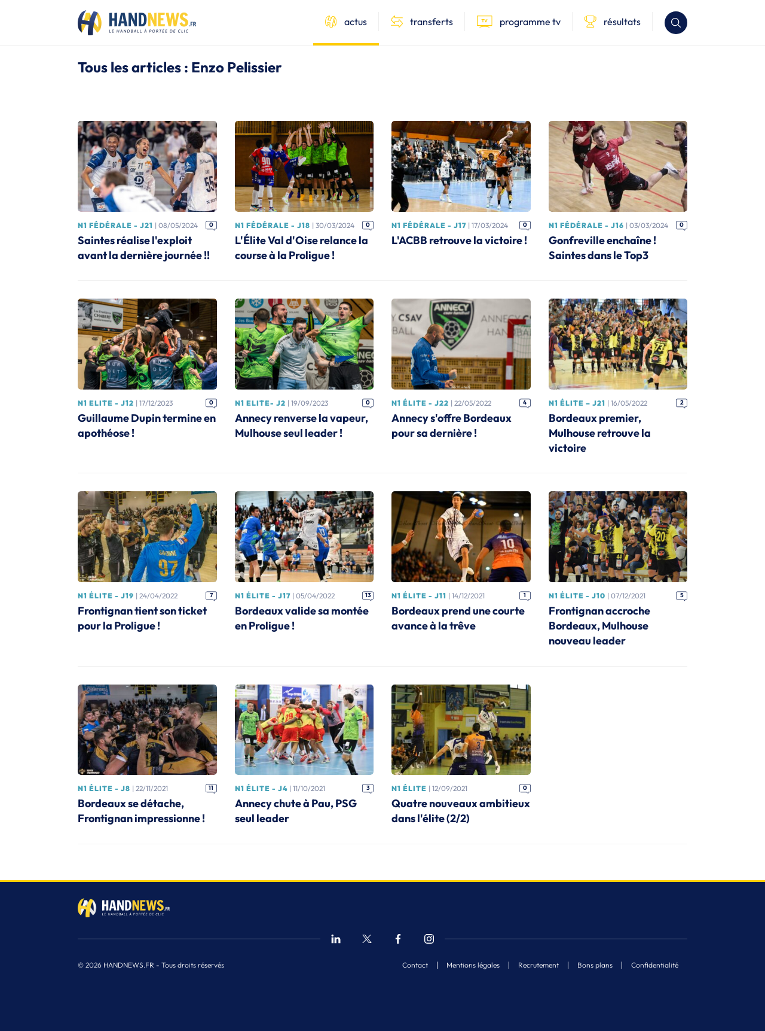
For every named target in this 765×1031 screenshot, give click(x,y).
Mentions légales (473, 965)
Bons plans (595, 965)
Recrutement (538, 965)
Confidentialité (654, 965)
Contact (415, 965)
